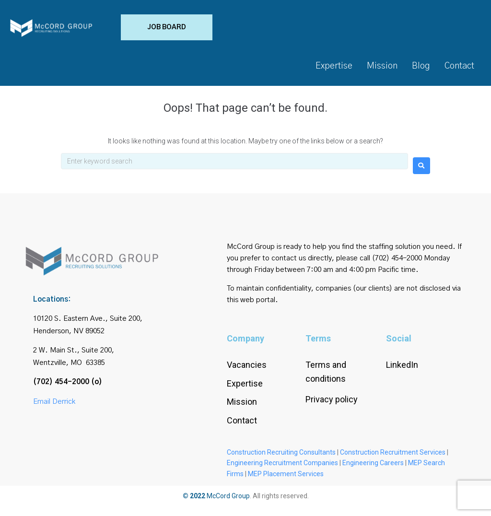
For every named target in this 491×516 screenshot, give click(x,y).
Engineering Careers (373, 466)
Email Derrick (54, 404)
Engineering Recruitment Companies (282, 466)
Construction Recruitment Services (392, 455)
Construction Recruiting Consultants (281, 455)
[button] (147, 29)
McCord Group (228, 499)
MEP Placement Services (286, 477)
